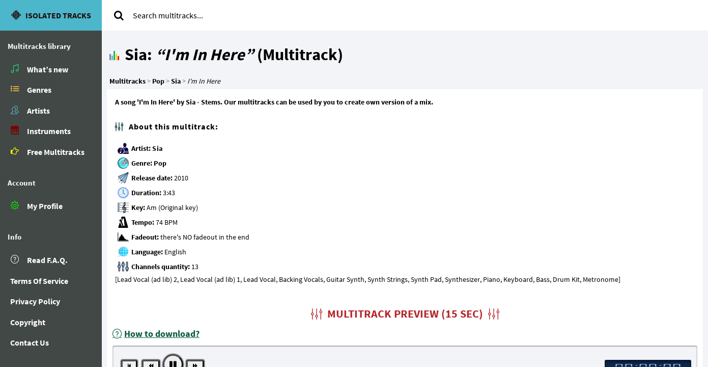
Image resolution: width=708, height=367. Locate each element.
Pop (160, 163)
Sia (157, 148)
